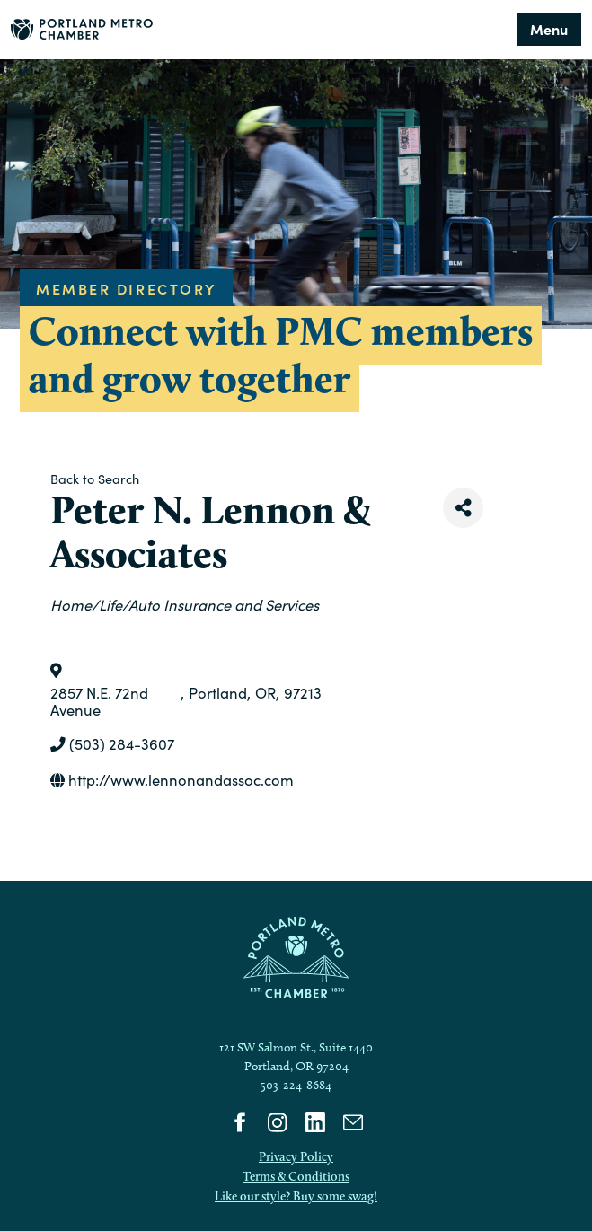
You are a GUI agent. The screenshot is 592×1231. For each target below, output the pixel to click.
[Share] (463, 508)
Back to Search (94, 479)
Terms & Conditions (296, 1176)
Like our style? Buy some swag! (296, 1196)
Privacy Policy (296, 1156)
